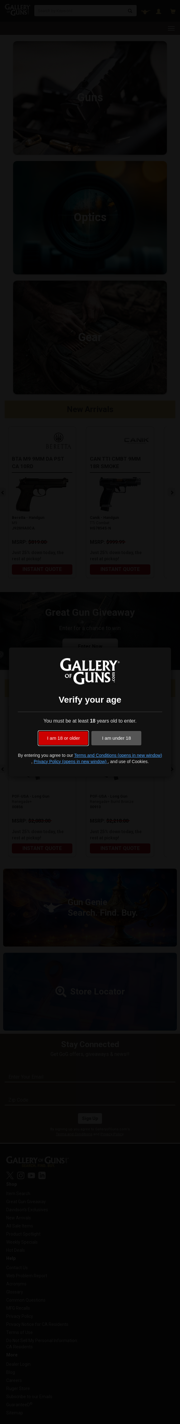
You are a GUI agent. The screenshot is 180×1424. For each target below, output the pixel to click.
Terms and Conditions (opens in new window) (118, 755)
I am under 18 (116, 738)
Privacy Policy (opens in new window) (71, 761)
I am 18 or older (63, 738)
